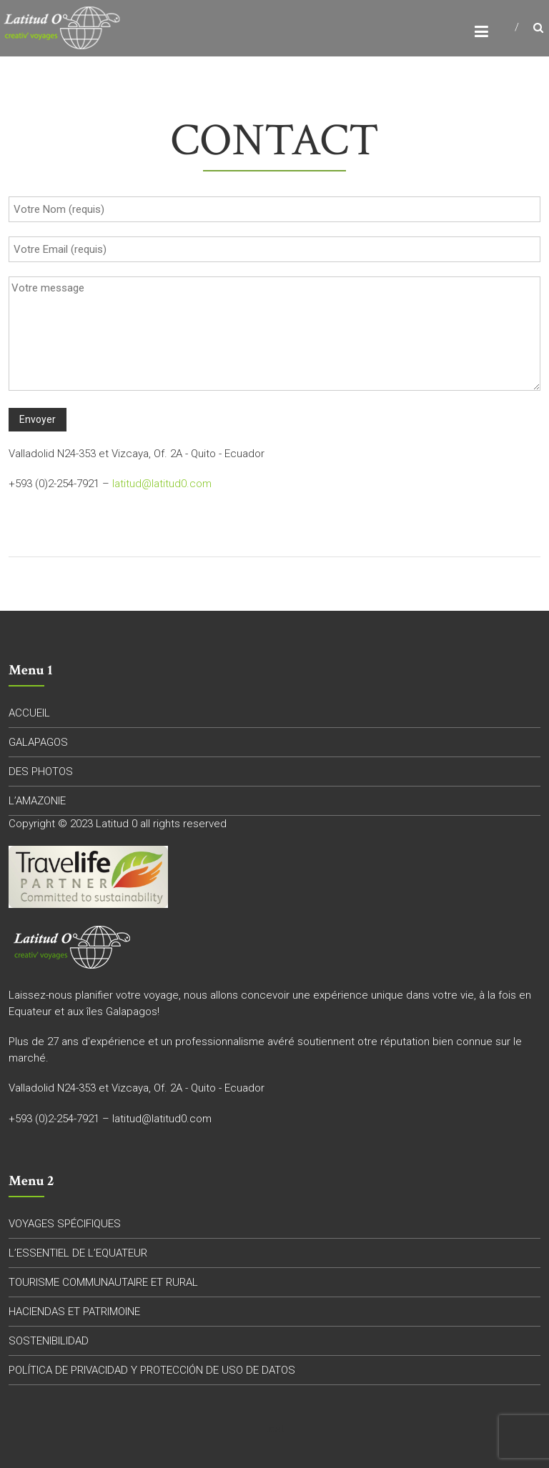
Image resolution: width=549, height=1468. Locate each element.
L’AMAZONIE (37, 800)
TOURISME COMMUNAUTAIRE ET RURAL (103, 1282)
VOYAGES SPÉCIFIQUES (65, 1223)
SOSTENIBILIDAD (49, 1340)
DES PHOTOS (41, 771)
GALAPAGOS (38, 742)
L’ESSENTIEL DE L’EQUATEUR (78, 1253)
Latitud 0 (116, 823)
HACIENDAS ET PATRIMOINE (74, 1311)
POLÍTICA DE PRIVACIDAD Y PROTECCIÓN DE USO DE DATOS (152, 1370)
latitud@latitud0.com (162, 483)
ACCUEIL (29, 712)
